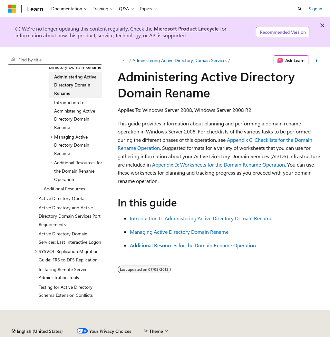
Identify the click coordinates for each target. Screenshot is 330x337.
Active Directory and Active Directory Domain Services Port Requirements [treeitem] (70, 216)
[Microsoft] (12, 9)
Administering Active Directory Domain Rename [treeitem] (75, 85)
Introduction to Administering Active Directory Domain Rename (201, 218)
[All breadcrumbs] (123, 60)
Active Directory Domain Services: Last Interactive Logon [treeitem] (70, 238)
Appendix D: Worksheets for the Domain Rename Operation (218, 164)
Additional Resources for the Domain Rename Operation (193, 245)
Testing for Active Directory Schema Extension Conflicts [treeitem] (66, 291)
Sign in (315, 8)
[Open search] (299, 8)
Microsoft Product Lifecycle (186, 28)
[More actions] (316, 60)
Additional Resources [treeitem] (64, 189)
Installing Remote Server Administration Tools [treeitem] (63, 273)
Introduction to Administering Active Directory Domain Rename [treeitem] (74, 114)
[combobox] (55, 60)
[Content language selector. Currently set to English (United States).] (37, 331)
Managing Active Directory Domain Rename (179, 231)
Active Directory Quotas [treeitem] (62, 198)
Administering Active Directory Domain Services (179, 60)
